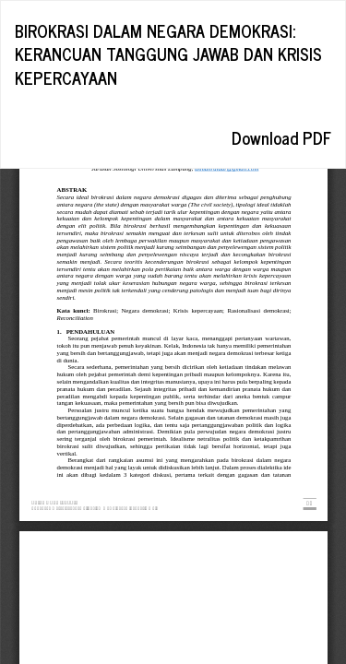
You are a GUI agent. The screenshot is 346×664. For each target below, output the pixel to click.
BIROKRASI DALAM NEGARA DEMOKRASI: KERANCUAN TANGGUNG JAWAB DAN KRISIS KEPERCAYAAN (168, 54)
